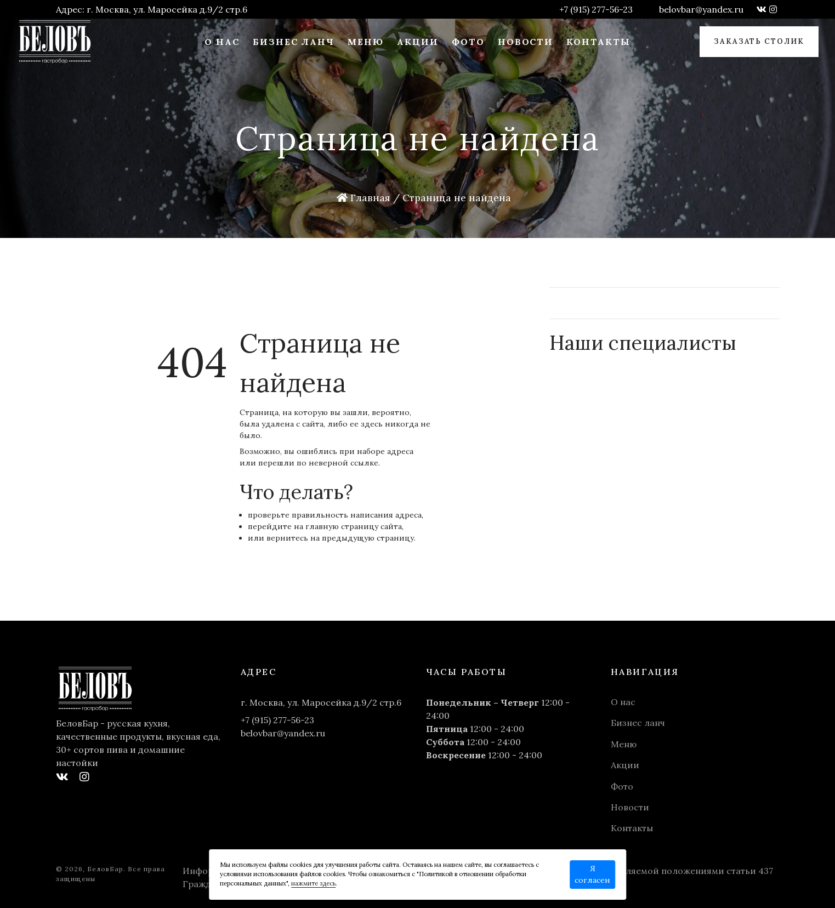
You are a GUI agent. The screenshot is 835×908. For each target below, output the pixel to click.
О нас (222, 41)
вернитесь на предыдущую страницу (340, 538)
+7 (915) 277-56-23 (596, 9)
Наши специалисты (643, 342)
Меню (366, 41)
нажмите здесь (313, 883)
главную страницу (341, 526)
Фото (468, 41)
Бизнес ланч (293, 41)
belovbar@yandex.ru (701, 9)
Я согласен (592, 874)
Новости (526, 41)
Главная (363, 197)
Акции (418, 41)
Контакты (598, 41)
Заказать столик (759, 41)
